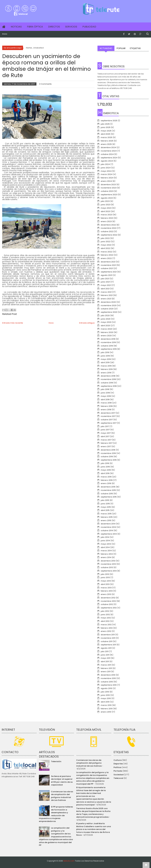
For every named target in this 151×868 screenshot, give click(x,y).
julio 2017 (105, 426)
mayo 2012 (106, 617)
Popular (121, 48)
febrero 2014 (107, 554)
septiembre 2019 (109, 349)
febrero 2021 (107, 295)
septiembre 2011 (108, 644)
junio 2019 (105, 355)
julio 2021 (105, 278)
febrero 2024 (107, 177)
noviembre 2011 (108, 638)
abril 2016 (105, 473)
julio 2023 (105, 201)
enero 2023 (106, 221)
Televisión (56, 761)
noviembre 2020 (108, 305)
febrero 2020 (107, 332)
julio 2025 (105, 124)
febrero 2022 (107, 255)
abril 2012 (105, 621)
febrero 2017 (107, 443)
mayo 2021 (106, 285)
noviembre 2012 (108, 601)
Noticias (16, 26)
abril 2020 (105, 325)
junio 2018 (105, 392)
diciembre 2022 (108, 224)
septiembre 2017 (108, 423)
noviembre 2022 (108, 228)
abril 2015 (105, 510)
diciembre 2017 (108, 413)
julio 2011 (105, 651)
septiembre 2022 (109, 234)
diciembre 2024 (108, 147)
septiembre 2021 (109, 271)
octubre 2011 (106, 641)
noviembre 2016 (108, 453)
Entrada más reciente (12, 322)
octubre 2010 (107, 681)
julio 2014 (105, 537)
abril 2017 (105, 436)
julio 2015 (105, 500)
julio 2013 (105, 574)
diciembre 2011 (108, 634)
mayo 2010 (106, 698)
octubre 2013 (107, 567)
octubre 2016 (107, 456)
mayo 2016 (106, 470)
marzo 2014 (106, 550)
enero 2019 (106, 372)
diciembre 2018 (108, 375)
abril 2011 (105, 661)
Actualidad (106, 48)
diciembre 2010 (108, 675)
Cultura (118, 760)
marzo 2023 (106, 214)
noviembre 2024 (109, 150)
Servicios (71, 26)
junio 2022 (105, 241)
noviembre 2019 (108, 342)
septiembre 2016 (109, 460)
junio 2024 (106, 167)
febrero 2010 (107, 708)
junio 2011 (105, 654)
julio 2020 (105, 315)
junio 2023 (105, 204)
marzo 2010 (106, 705)
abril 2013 (105, 584)
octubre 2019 (107, 345)
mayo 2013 (106, 580)
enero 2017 (106, 446)
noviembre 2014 (108, 527)
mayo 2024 (106, 171)
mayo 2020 (106, 322)
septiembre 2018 (109, 386)
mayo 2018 (106, 396)
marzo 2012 (106, 624)
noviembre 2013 (108, 564)
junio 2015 (105, 503)
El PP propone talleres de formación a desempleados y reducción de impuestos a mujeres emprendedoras (56, 814)
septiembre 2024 (109, 157)
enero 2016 (106, 483)
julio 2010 (105, 691)
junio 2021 (105, 281)
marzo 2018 (106, 402)
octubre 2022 (107, 231)
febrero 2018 (107, 406)
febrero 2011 (106, 668)
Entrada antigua (87, 322)
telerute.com (68, 861)
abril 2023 (105, 211)
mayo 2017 (106, 433)
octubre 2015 (107, 493)
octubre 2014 (107, 530)
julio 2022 (105, 238)
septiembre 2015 (109, 496)
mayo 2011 (105, 658)
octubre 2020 (107, 308)
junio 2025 (105, 127)
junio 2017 (105, 429)
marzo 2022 (106, 251)
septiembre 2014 (109, 533)
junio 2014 (105, 540)
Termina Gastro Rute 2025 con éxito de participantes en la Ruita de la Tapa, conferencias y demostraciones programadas (93, 813)
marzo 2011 (106, 664)
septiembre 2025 (109, 120)
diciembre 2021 (108, 261)
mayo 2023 (106, 208)
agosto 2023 (107, 198)
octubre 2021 (107, 268)
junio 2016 (105, 466)
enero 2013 (106, 594)
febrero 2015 (107, 517)
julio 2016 (105, 463)
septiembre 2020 (109, 312)
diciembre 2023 (108, 184)
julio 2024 (105, 164)
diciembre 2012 (108, 597)
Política (117, 767)
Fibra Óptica (35, 26)
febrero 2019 (107, 369)
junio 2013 (105, 577)
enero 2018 (106, 409)
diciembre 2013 (108, 560)
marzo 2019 (106, 365)
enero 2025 (106, 144)
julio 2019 (105, 352)
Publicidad (89, 26)
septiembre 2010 (109, 685)
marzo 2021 (106, 292)
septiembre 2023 (109, 194)
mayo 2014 (106, 544)
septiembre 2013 (109, 570)
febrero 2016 (107, 480)
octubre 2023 (107, 191)
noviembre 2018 (108, 379)
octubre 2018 (107, 382)
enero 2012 (106, 631)
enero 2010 (106, 711)
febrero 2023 (107, 218)
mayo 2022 (106, 245)
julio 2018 (105, 389)
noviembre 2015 (108, 490)
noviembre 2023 (108, 187)
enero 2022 (106, 258)
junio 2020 (105, 318)
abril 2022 (105, 248)
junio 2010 (105, 695)
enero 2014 (106, 557)
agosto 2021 (106, 275)
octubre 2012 (107, 604)
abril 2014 (105, 547)
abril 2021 (105, 288)
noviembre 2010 (108, 678)
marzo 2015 (106, 513)
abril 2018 (105, 399)
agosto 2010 (106, 688)
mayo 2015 (106, 507)
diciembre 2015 (108, 486)
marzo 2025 (106, 137)
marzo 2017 (106, 439)
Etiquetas (135, 48)
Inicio (4, 34)
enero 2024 (106, 181)
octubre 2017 (107, 419)
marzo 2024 (106, 174)
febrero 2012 (107, 628)
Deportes (118, 763)
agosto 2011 (106, 648)
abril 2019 (105, 362)
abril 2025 (105, 134)
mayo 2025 (106, 130)
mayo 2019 (106, 359)
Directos (54, 26)
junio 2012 (105, 614)
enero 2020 (106, 335)
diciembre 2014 (108, 523)
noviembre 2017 (108, 416)
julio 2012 (105, 611)
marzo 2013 (106, 587)
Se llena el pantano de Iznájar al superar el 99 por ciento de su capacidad (62, 780)
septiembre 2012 (109, 607)
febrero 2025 (107, 140)
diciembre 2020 (108, 302)
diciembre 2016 (108, 449)
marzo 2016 (106, 476)
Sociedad (119, 774)
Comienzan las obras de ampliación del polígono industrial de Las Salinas (62, 796)
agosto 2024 (107, 160)
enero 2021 (106, 298)
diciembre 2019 (108, 339)
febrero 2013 (107, 590)
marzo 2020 (106, 329)
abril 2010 (105, 701)
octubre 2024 (107, 154)
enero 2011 (106, 671)
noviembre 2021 (108, 265)
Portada (118, 771)
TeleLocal (118, 778)
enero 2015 (106, 520)
